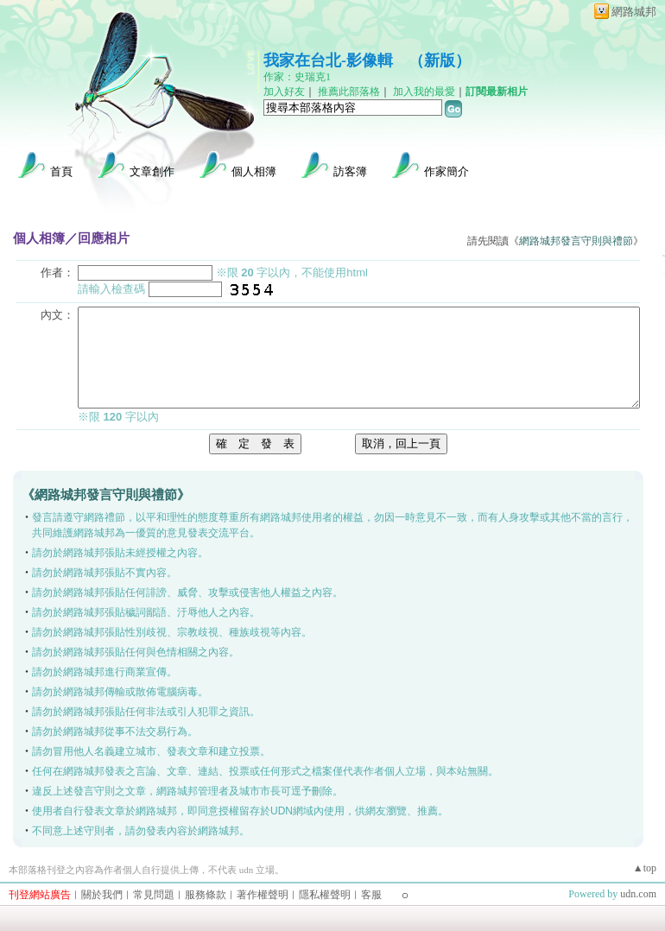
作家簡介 (446, 171)
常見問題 (153, 895)
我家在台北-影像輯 (328, 60)
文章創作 (152, 171)
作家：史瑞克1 (297, 77)
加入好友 (284, 92)
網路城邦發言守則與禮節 (576, 241)
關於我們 (102, 895)
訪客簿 (350, 171)
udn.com (638, 894)
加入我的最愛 (424, 92)
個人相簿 (253, 171)
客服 (371, 895)
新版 (439, 60)
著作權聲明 (262, 895)
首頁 (61, 171)
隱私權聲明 (325, 895)
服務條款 (205, 895)
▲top (644, 868)
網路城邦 (633, 11)
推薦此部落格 (349, 92)
